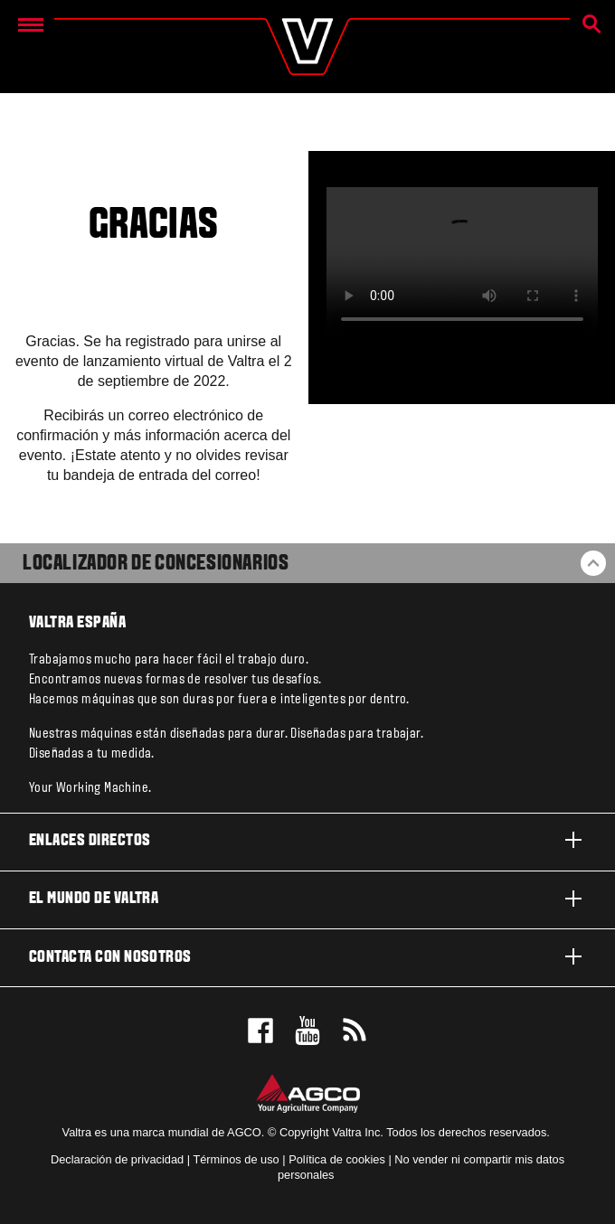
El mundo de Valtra (307, 898)
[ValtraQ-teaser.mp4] (462, 263)
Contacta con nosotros (307, 956)
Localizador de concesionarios (156, 564)
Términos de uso (236, 1159)
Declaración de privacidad (117, 1159)
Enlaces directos (307, 839)
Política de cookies (337, 1159)
